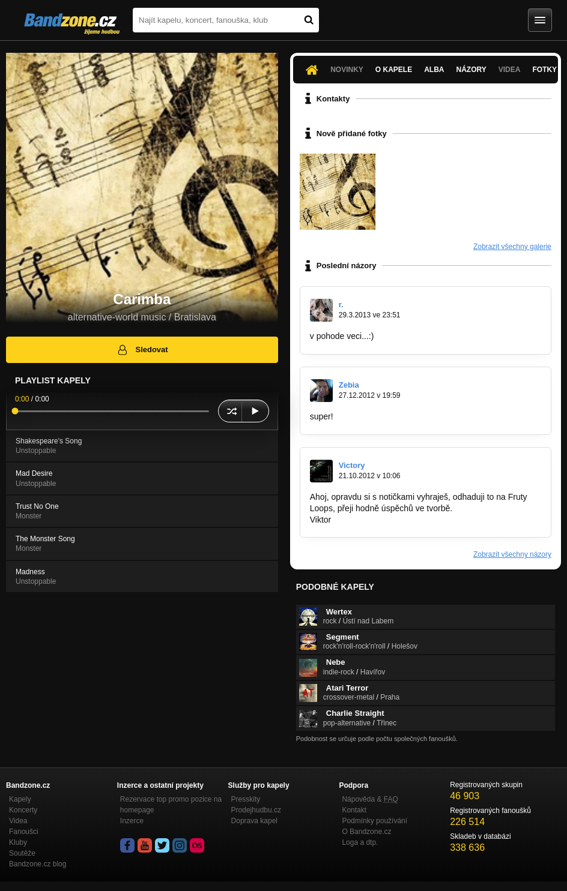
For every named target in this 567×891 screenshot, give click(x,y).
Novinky (346, 69)
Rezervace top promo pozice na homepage (171, 804)
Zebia (349, 384)
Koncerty (23, 810)
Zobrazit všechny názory (512, 554)
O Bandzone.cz (366, 831)
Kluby (18, 842)
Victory (352, 465)
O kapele (393, 69)
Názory (471, 69)
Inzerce (132, 821)
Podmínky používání (374, 821)
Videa (510, 69)
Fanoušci (23, 831)
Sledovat (142, 349)
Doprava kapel (254, 821)
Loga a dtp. (360, 842)
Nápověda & (370, 799)
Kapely (20, 799)
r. (341, 304)
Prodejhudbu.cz (256, 810)
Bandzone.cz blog (37, 864)
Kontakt (354, 810)
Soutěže (22, 853)
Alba (434, 69)
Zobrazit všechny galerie (512, 246)
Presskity (246, 799)
